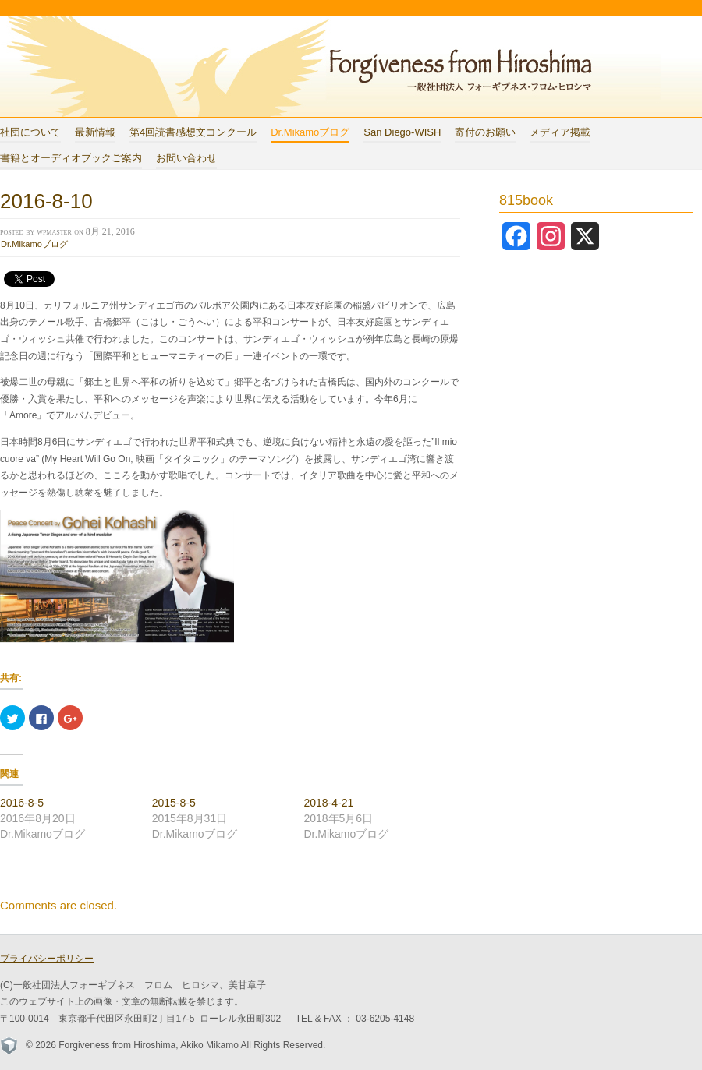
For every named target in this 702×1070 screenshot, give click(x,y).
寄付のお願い (485, 132)
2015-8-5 (174, 802)
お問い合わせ (186, 158)
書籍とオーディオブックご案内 (71, 158)
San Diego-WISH (402, 132)
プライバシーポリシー (47, 958)
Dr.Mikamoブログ (310, 132)
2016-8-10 (46, 201)
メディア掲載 (560, 132)
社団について (30, 132)
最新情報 (95, 132)
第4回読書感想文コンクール (193, 132)
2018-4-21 (328, 802)
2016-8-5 (22, 802)
